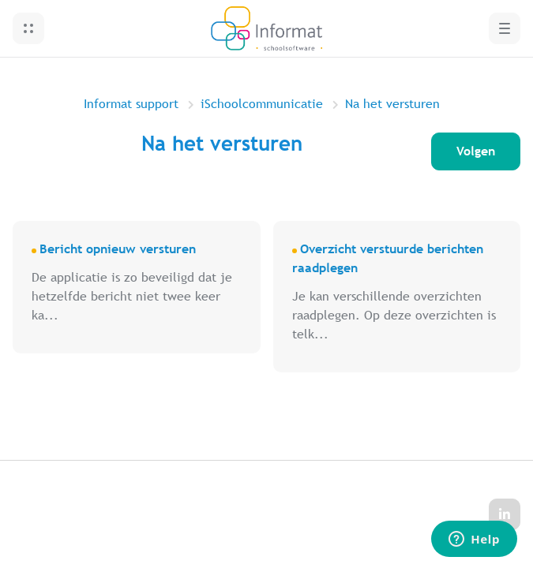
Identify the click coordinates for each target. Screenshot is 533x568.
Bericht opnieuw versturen (117, 248)
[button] (28, 28)
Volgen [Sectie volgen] (475, 151)
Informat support (131, 103)
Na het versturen (392, 103)
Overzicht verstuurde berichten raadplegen (387, 258)
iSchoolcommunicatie (262, 103)
